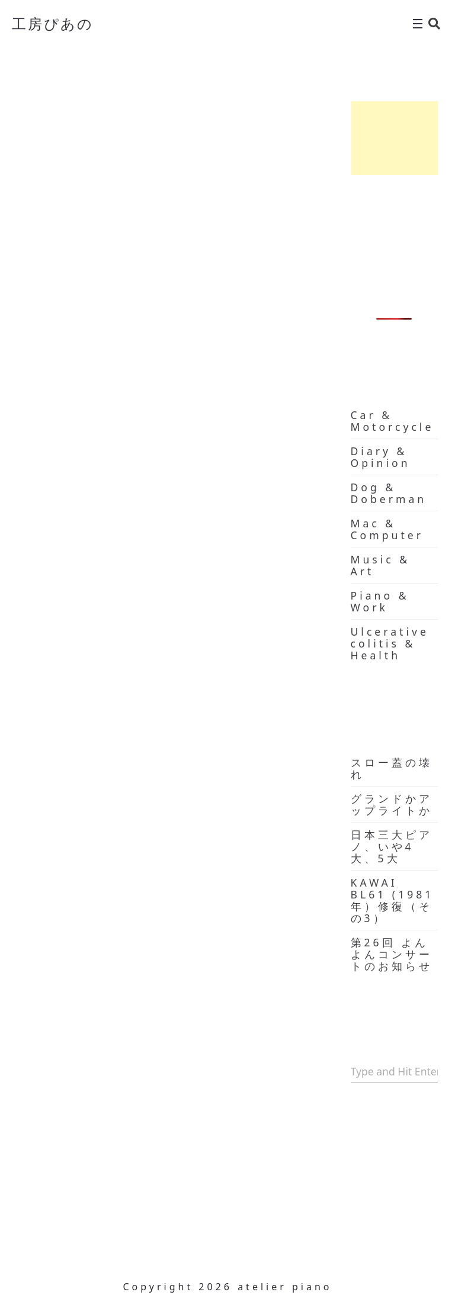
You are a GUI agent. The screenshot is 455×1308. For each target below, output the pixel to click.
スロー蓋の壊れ (391, 768)
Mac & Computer (387, 529)
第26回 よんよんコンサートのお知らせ (391, 954)
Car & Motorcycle (392, 421)
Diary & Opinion (381, 457)
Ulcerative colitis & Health (390, 643)
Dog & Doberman (389, 493)
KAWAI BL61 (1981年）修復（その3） (392, 900)
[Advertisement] (394, 138)
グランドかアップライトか (391, 804)
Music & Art (381, 565)
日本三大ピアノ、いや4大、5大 (391, 846)
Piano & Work (380, 601)
